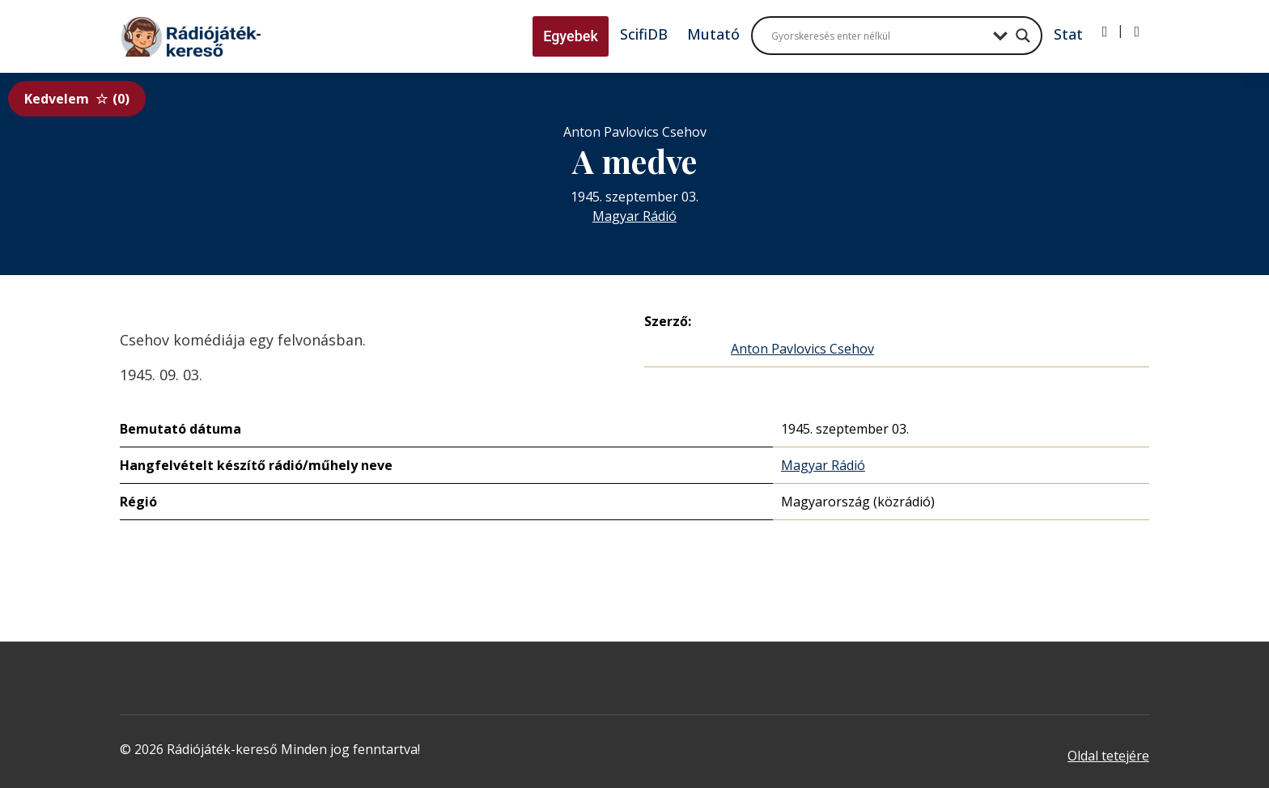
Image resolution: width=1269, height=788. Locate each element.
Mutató (713, 34)
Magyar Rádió (634, 216)
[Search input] (878, 35)
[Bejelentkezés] (1105, 31)
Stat (1068, 34)
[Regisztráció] (1137, 31)
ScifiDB (644, 34)
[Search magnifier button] (1023, 35)
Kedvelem (76, 98)
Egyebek (570, 36)
